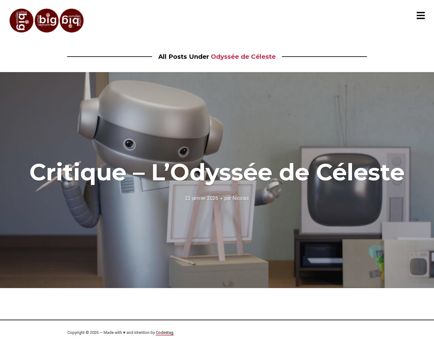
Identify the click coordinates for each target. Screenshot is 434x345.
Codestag (164, 332)
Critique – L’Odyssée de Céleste (217, 172)
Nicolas (240, 198)
